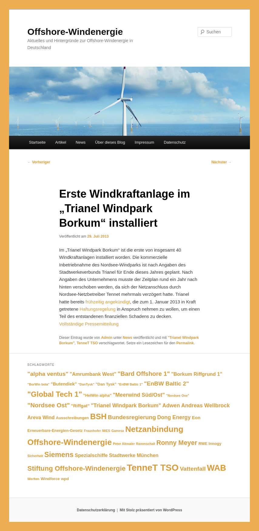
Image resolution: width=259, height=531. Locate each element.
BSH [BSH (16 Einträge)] (98, 416)
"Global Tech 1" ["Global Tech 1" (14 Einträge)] (54, 394)
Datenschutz (175, 142)
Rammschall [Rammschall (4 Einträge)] (145, 444)
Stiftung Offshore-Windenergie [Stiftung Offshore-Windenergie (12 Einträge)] (76, 468)
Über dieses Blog (110, 142)
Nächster (221, 162)
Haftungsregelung (98, 309)
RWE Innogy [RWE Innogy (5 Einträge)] (209, 443)
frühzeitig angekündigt (107, 301)
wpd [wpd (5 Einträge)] (65, 478)
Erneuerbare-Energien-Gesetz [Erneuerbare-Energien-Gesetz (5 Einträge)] (54, 430)
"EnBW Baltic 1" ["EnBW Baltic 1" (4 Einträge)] (130, 384)
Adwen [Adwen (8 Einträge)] (171, 405)
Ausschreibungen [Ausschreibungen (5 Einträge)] (72, 418)
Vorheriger (38, 162)
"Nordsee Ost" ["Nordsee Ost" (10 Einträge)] (48, 405)
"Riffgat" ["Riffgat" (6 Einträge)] (80, 405)
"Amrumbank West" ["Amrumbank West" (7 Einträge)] (93, 374)
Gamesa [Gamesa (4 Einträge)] (117, 430)
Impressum (144, 142)
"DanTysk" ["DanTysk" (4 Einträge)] (86, 384)
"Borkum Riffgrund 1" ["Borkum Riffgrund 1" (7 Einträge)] (196, 374)
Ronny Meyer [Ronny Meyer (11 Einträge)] (176, 442)
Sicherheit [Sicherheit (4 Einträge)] (35, 456)
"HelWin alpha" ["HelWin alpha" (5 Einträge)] (97, 395)
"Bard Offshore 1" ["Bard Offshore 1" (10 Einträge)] (144, 373)
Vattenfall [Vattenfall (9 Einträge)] (193, 469)
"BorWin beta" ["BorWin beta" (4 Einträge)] (38, 384)
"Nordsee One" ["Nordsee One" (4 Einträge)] (177, 395)
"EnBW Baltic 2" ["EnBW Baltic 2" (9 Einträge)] (166, 383)
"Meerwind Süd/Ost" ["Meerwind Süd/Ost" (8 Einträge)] (139, 395)
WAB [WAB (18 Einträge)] (216, 468)
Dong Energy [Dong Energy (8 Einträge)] (173, 417)
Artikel (60, 142)
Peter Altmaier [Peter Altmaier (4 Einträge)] (124, 444)
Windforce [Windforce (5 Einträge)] (50, 478)
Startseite (37, 142)
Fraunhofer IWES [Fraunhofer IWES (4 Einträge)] (97, 430)
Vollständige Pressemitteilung (89, 323)
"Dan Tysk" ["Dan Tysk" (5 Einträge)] (106, 384)
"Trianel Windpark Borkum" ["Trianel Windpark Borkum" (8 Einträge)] (126, 405)
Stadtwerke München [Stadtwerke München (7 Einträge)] (133, 455)
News (81, 142)
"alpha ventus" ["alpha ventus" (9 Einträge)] (47, 374)
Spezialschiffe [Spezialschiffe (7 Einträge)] (91, 455)
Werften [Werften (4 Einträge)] (33, 479)
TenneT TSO (87, 343)
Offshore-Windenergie (75, 32)
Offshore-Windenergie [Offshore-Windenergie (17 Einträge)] (69, 442)
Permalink (184, 343)
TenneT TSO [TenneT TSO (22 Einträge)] (153, 468)
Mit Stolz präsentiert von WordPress (151, 510)
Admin (106, 338)
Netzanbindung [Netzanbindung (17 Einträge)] (154, 429)
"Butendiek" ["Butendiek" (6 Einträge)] (64, 384)
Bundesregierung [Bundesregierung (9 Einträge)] (132, 417)
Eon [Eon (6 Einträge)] (196, 417)
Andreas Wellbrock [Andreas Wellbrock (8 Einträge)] (205, 405)
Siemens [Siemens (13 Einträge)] (58, 455)
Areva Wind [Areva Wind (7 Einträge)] (41, 417)
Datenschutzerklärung (96, 510)
